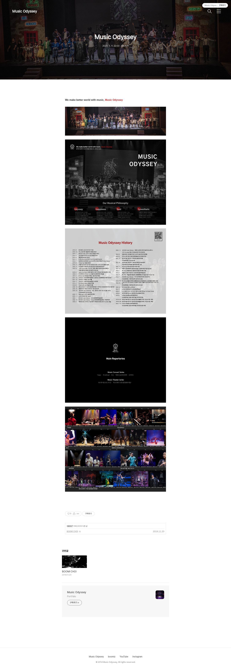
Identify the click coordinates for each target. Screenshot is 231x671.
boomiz (111, 656)
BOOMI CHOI (72, 531)
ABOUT (70, 526)
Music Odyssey (24, 11)
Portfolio (71, 596)
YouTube (124, 656)
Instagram (137, 656)
